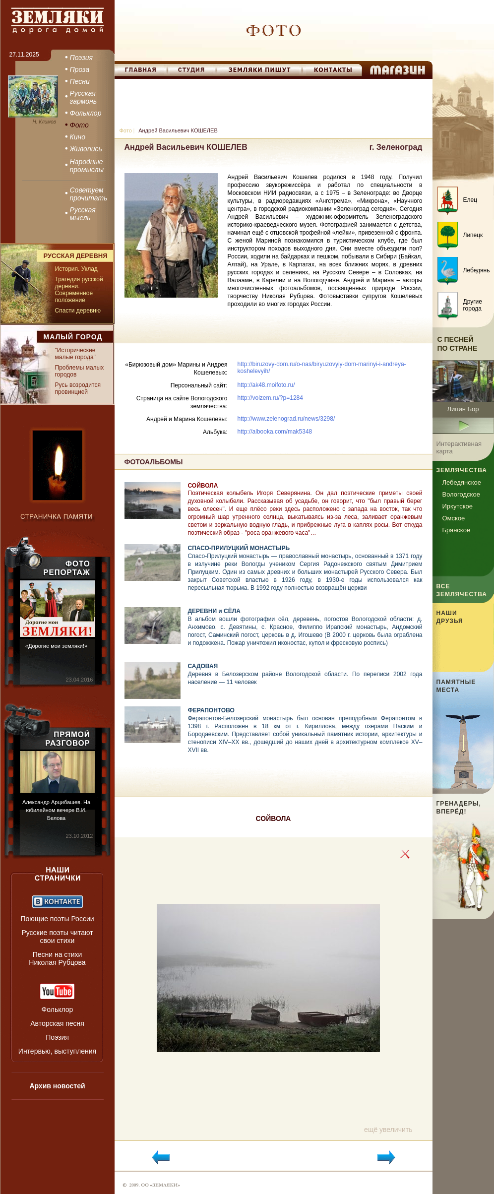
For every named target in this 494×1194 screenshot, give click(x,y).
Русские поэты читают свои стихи (57, 936)
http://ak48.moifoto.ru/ (266, 384)
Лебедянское (461, 482)
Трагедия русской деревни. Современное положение (79, 290)
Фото (126, 130)
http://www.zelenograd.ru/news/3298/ (286, 418)
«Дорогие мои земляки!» (56, 646)
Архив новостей (57, 1086)
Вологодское (461, 494)
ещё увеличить (388, 1129)
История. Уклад (76, 268)
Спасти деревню (78, 310)
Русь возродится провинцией (78, 388)
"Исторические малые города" (75, 354)
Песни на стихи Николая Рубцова (57, 958)
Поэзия (57, 1037)
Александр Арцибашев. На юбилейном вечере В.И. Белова (56, 810)
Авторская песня (57, 1023)
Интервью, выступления (57, 1051)
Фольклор (57, 1009)
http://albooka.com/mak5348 (275, 431)
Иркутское (457, 506)
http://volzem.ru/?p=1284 (270, 397)
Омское (453, 518)
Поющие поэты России (57, 919)
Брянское (456, 530)
